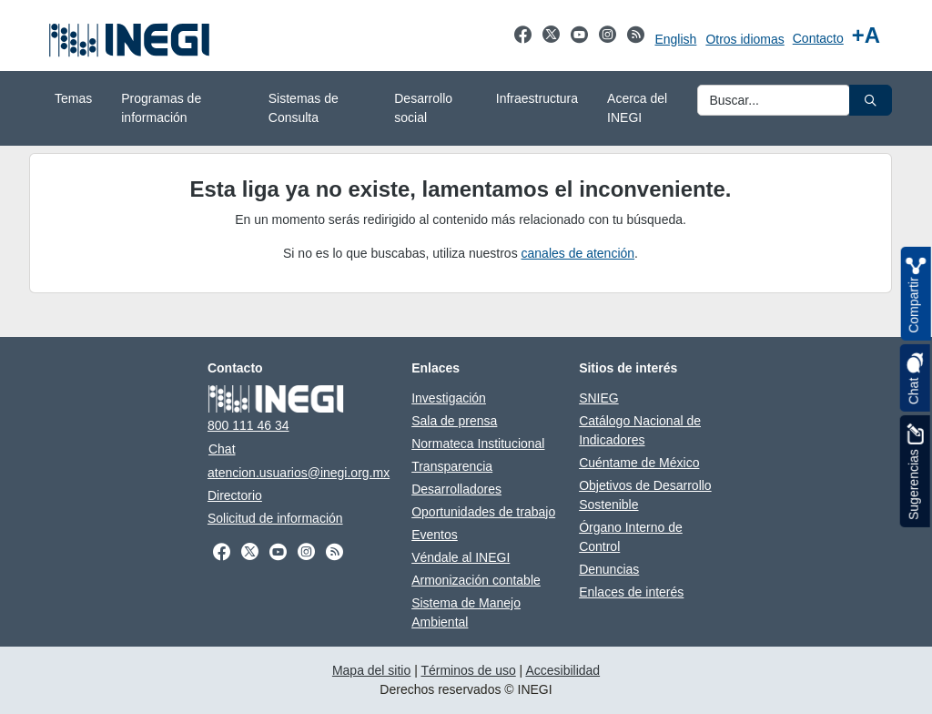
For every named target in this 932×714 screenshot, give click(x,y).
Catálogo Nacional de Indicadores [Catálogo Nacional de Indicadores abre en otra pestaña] (640, 430)
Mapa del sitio (371, 670)
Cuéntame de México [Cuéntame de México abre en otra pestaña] (639, 462)
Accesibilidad (562, 670)
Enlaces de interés (631, 592)
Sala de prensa (454, 420)
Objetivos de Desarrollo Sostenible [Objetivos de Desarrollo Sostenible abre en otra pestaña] (645, 495)
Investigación (448, 398)
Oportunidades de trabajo (483, 512)
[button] (870, 100)
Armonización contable (476, 580)
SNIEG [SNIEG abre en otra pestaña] (599, 398)
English (675, 39)
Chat (222, 449)
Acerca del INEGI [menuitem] (637, 108)
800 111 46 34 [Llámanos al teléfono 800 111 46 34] (248, 425)
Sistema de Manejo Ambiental (466, 612)
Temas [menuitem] (73, 98)
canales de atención (578, 253)
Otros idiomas (744, 39)
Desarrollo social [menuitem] (423, 108)
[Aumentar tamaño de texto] (866, 36)
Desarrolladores (456, 489)
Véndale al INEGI (460, 557)
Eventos (434, 534)
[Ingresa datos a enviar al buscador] (773, 100)
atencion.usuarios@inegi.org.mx (299, 472)
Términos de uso (467, 670)
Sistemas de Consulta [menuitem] (303, 108)
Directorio (235, 495)
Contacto (818, 38)
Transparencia (451, 466)
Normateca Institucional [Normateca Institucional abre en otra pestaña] (477, 443)
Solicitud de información (275, 518)
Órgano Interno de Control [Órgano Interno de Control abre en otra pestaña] (631, 537)
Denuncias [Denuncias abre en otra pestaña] (609, 569)
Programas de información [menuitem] (161, 108)
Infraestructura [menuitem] (537, 98)
